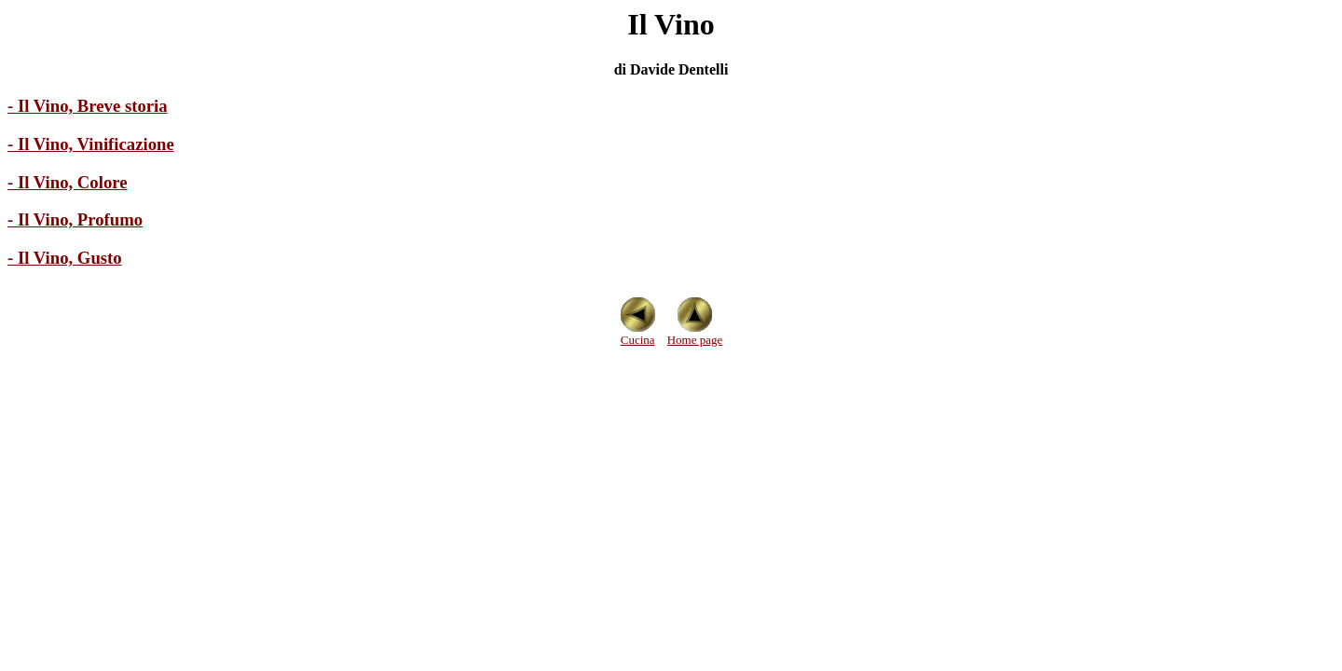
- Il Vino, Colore (67, 182)
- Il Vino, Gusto (64, 257)
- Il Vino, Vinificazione (90, 144)
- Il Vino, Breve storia (87, 106)
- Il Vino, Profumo (75, 219)
